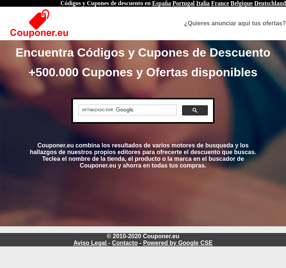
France (220, 3)
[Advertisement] (143, 204)
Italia (203, 3)
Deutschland (270, 3)
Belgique (242, 3)
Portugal (183, 3)
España (161, 3)
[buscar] (127, 110)
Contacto (125, 243)
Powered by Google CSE (178, 243)
